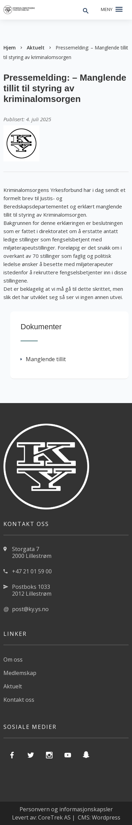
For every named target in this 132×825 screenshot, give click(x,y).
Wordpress (106, 817)
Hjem (9, 47)
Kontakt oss (18, 699)
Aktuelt (36, 47)
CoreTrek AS (54, 817)
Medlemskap (19, 673)
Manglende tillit (43, 359)
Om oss (13, 659)
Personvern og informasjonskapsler (66, 809)
